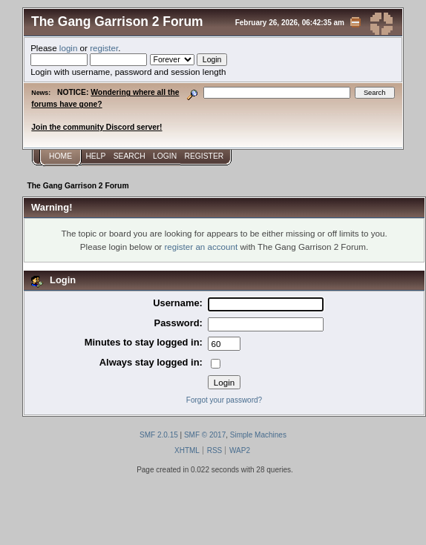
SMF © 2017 (205, 435)
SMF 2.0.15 (159, 435)
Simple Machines (258, 435)
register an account (200, 246)
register (104, 48)
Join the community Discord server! (96, 127)
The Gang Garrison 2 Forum (117, 21)
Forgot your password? (224, 400)
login (68, 48)
